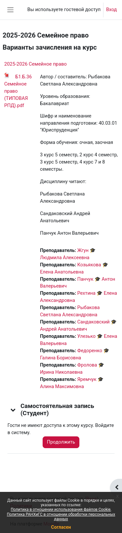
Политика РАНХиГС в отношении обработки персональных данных (61, 516)
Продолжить (61, 442)
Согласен (61, 527)
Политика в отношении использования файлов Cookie (60, 509)
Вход (111, 9)
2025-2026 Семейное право (35, 64)
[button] (13, 409)
